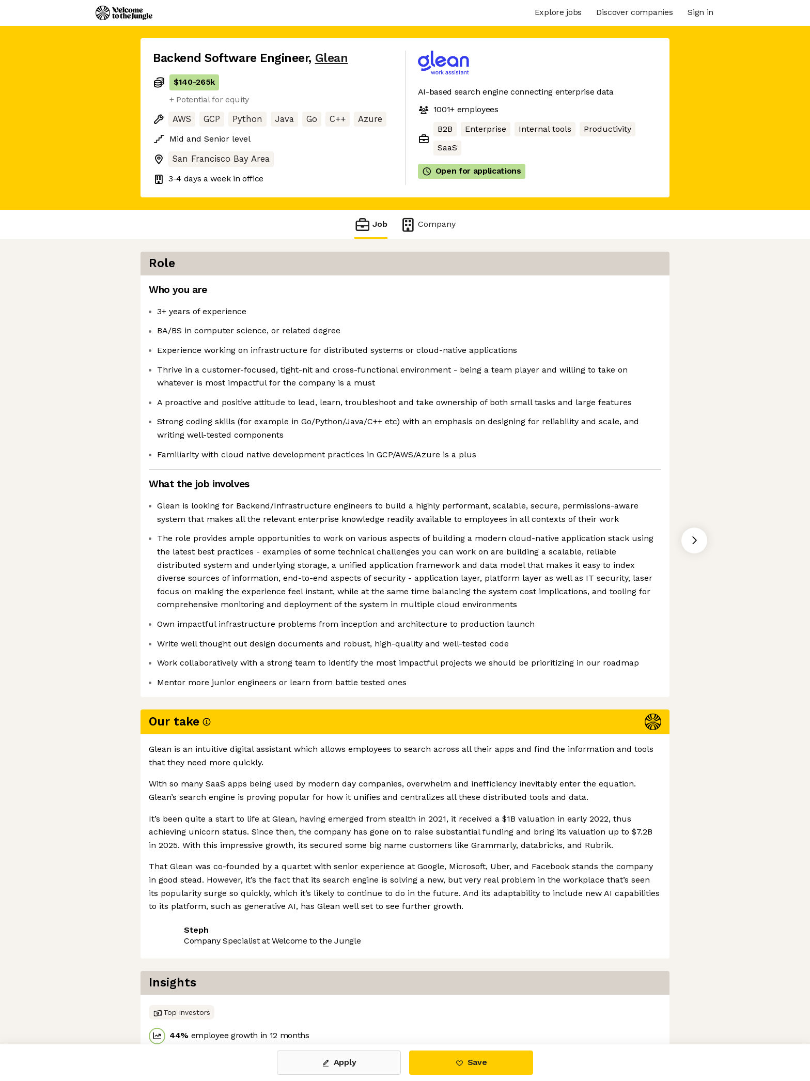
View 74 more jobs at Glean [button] (280, 1001)
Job (370, 224)
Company (428, 224)
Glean (331, 58)
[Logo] (124, 13)
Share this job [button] (181, 1001)
